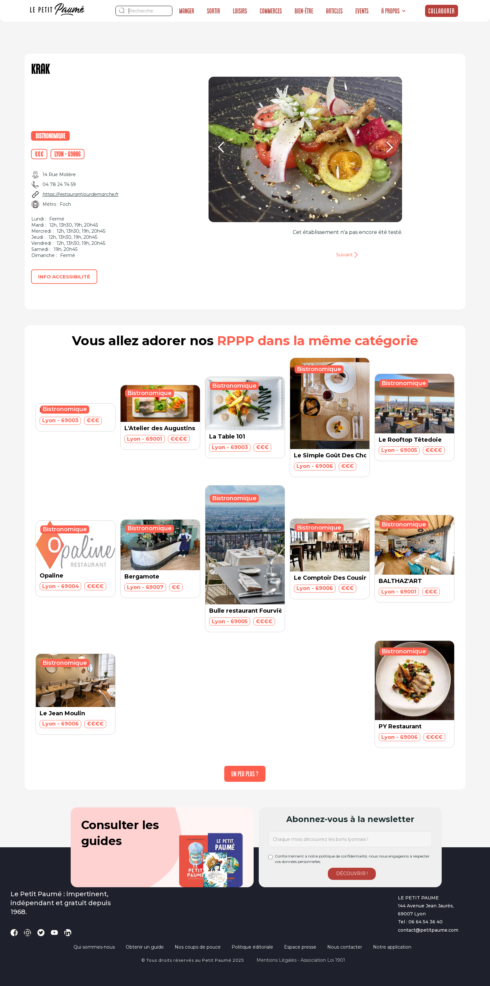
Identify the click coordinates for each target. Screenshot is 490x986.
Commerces (271, 11)
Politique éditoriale (252, 947)
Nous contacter (344, 947)
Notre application (392, 947)
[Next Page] (244, 774)
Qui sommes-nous (94, 947)
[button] (393, 11)
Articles (334, 11)
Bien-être (304, 11)
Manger (186, 11)
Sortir (213, 11)
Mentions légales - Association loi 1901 (301, 960)
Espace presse (300, 947)
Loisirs (240, 11)
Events (361, 11)
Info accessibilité (64, 277)
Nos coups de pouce (198, 947)
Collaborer (441, 11)
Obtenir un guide (145, 947)
